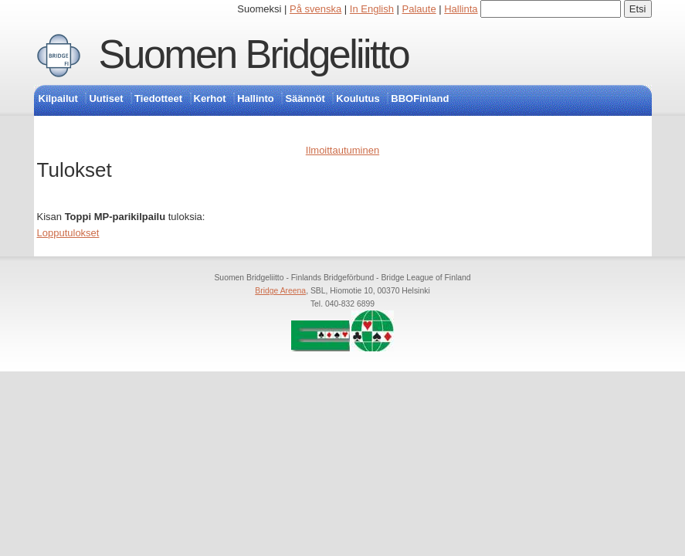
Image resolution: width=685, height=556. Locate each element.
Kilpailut (58, 98)
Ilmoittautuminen (342, 150)
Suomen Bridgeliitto (254, 54)
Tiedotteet (158, 98)
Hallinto (255, 98)
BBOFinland (420, 98)
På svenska (315, 9)
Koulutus (357, 98)
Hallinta (460, 9)
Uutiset (106, 98)
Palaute (419, 9)
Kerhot (210, 98)
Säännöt (304, 98)
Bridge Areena (280, 290)
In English (372, 9)
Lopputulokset (68, 233)
